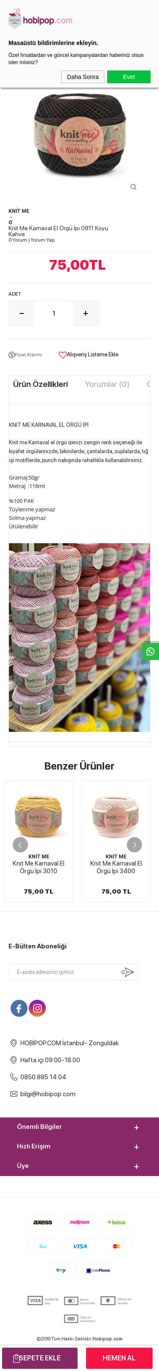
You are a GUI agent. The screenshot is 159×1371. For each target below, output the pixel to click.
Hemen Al (119, 1358)
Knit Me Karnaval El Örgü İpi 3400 (116, 867)
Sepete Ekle (40, 1358)
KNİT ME (38, 857)
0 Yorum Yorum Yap (31, 240)
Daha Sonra (83, 76)
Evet (129, 76)
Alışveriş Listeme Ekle (88, 355)
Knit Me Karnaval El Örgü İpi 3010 (38, 867)
